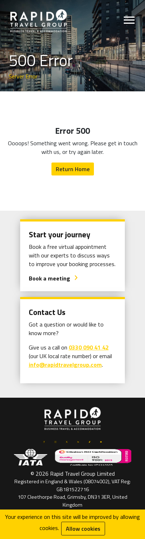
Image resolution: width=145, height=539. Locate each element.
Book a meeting (53, 278)
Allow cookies (83, 528)
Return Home (73, 169)
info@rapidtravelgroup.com (65, 364)
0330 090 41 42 (89, 347)
